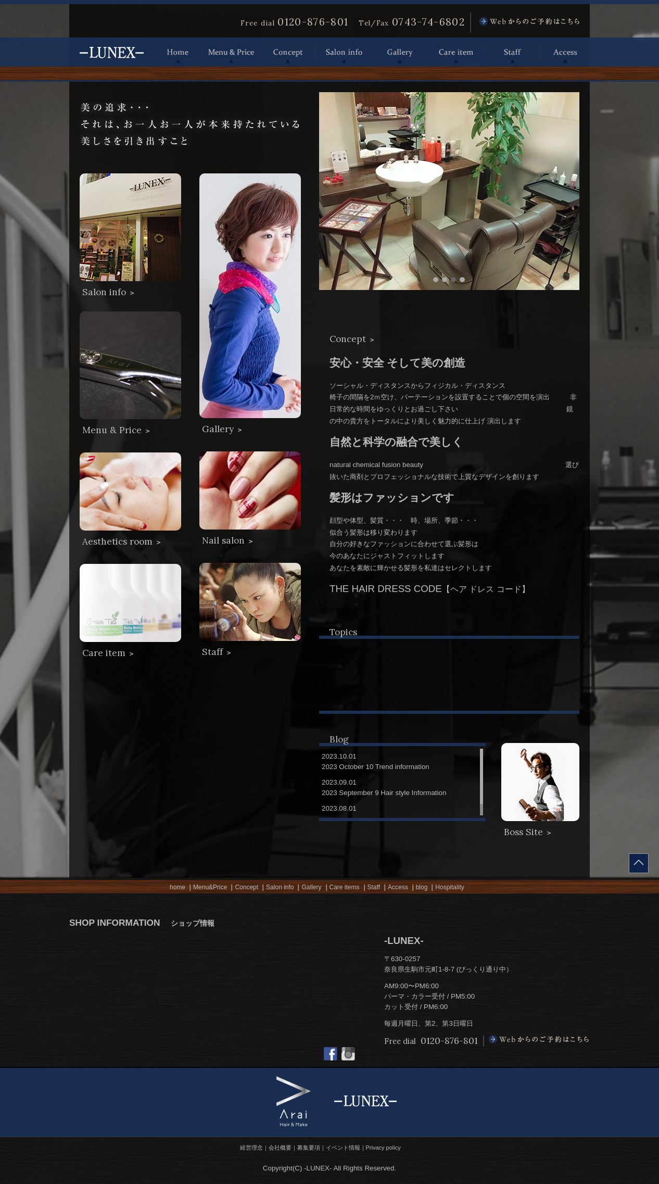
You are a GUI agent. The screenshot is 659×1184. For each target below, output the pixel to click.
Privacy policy (383, 1147)
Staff (513, 52)
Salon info (344, 52)
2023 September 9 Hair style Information (384, 793)
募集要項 (308, 1147)
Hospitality (449, 887)
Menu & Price (231, 52)
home (177, 887)
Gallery (399, 52)
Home (178, 52)
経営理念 (251, 1147)
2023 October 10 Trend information (375, 767)
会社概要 (280, 1147)
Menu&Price (210, 887)
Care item (456, 52)
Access (565, 52)
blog (422, 887)
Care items (345, 887)
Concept (288, 52)
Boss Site (528, 832)
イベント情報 (343, 1147)
